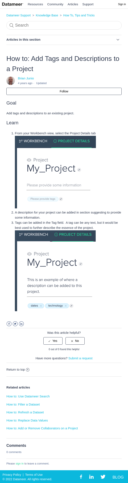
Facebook (9, 324)
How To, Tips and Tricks (79, 15)
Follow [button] (64, 91)
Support (88, 4)
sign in (20, 463)
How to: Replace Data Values (27, 420)
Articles (73, 4)
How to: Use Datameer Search (28, 396)
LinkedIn (21, 324)
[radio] (53, 341)
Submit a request (80, 358)
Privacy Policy (12, 474)
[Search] (64, 25)
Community (55, 4)
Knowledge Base (47, 15)
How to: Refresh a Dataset (25, 412)
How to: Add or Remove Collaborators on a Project (42, 428)
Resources (35, 4)
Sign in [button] (122, 4)
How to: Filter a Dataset (23, 404)
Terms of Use (34, 474)
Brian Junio (26, 78)
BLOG (118, 477)
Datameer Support (18, 15)
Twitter (15, 324)
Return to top (17, 369)
